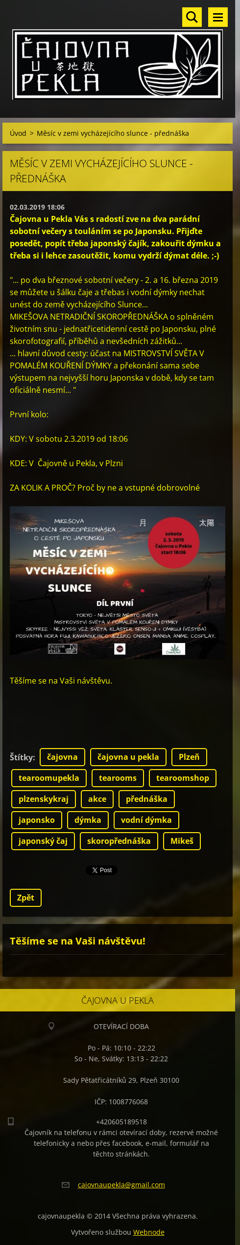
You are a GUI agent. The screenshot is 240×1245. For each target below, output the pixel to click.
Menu (218, 17)
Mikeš (181, 841)
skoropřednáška (119, 841)
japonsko (37, 820)
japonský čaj (43, 841)
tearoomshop (182, 778)
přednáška (147, 799)
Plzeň (189, 756)
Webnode (149, 1232)
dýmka (87, 820)
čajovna (62, 756)
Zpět (25, 897)
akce (97, 799)
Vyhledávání (192, 17)
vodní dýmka (146, 820)
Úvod (18, 133)
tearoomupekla (49, 778)
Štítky (21, 757)
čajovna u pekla (128, 756)
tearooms (118, 778)
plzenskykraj (44, 799)
